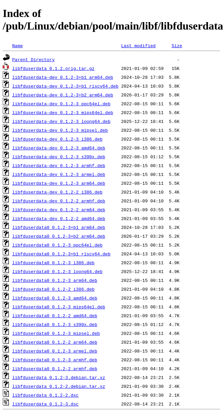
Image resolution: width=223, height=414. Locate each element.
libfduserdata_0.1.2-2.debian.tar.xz (58, 386)
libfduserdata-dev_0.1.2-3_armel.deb (58, 174)
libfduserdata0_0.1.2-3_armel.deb (54, 351)
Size (177, 45)
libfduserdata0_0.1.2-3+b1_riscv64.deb (61, 254)
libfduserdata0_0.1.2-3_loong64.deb (57, 271)
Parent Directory (33, 59)
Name (17, 45)
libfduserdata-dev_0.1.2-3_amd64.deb (58, 148)
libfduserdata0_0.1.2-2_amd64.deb (54, 315)
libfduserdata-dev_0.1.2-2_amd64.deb (58, 218)
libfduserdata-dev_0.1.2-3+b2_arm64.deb (62, 95)
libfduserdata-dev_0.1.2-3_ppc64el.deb (61, 104)
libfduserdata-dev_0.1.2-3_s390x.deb (58, 157)
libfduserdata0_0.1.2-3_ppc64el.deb (57, 245)
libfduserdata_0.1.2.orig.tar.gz (53, 68)
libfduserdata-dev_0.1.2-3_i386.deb (57, 139)
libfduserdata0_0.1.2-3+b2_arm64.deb (58, 236)
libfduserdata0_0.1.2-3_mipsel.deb (56, 333)
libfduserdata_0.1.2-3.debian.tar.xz (58, 377)
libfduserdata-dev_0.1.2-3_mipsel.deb (60, 130)
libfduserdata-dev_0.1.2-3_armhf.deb (58, 165)
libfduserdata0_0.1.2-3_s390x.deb (54, 324)
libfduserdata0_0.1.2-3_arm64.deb (54, 280)
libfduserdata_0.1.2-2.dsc (45, 395)
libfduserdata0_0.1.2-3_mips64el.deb (58, 307)
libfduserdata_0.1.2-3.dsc (45, 404)
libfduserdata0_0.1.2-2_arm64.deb (54, 342)
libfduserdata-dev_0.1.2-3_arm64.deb (58, 183)
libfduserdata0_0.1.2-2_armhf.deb (54, 368)
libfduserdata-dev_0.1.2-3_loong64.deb (61, 121)
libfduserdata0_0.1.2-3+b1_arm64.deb (58, 227)
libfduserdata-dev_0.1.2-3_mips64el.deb (62, 112)
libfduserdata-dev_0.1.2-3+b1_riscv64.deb (65, 86)
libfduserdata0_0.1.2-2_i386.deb (53, 289)
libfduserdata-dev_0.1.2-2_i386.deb (57, 192)
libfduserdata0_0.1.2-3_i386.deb (53, 262)
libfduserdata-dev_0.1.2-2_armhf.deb (58, 201)
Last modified (138, 45)
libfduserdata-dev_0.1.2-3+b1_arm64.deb (62, 77)
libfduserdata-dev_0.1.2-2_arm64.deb (58, 209)
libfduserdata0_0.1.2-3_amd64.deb (54, 298)
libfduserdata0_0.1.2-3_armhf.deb (54, 360)
